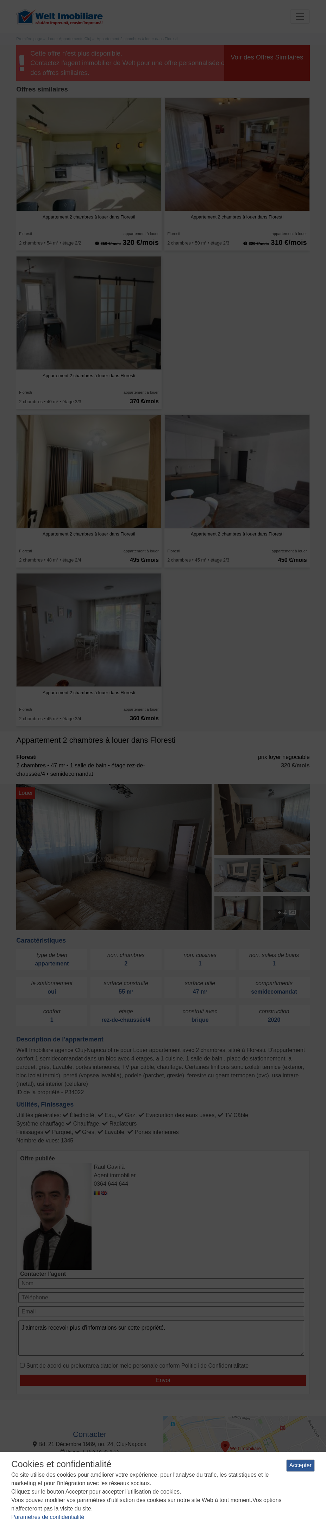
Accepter (300, 1465)
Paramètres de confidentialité (47, 1517)
